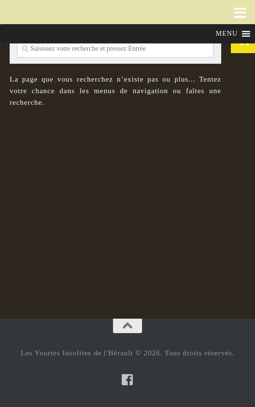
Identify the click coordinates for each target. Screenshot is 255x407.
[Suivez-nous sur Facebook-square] (127, 379)
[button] (227, 33)
